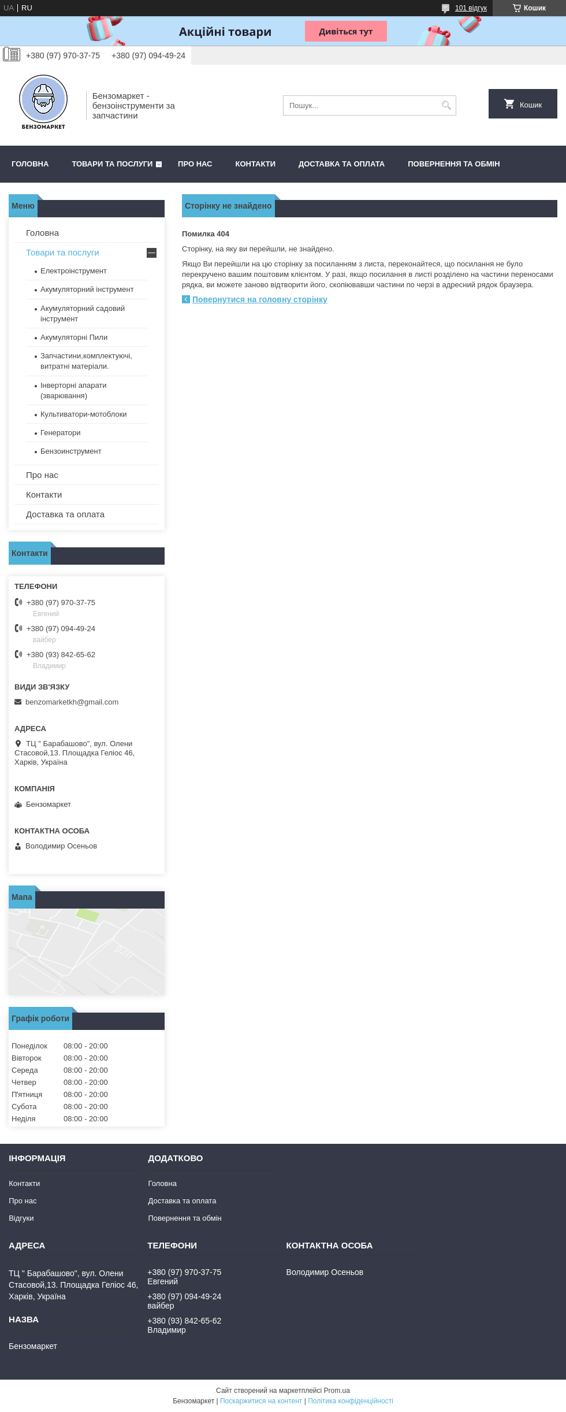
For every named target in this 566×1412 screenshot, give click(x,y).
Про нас (195, 164)
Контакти (256, 164)
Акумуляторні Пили (73, 337)
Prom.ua (337, 1391)
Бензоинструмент (71, 451)
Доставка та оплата (342, 164)
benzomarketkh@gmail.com (71, 702)
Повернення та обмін (454, 164)
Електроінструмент (73, 270)
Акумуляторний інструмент (87, 289)
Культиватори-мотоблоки (83, 414)
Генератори (60, 432)
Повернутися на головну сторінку (259, 299)
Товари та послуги (112, 164)
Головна (30, 164)
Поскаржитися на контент (261, 1401)
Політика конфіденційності (350, 1401)
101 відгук (471, 8)
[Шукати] (446, 105)
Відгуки (21, 1218)
